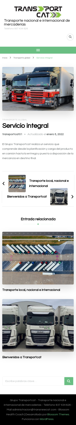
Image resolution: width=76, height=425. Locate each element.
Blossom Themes (58, 414)
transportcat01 (12, 134)
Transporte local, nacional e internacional (31, 290)
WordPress (47, 419)
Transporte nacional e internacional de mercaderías (37, 22)
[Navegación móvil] (38, 50)
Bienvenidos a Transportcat (21, 357)
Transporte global (14, 120)
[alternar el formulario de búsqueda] (70, 37)
